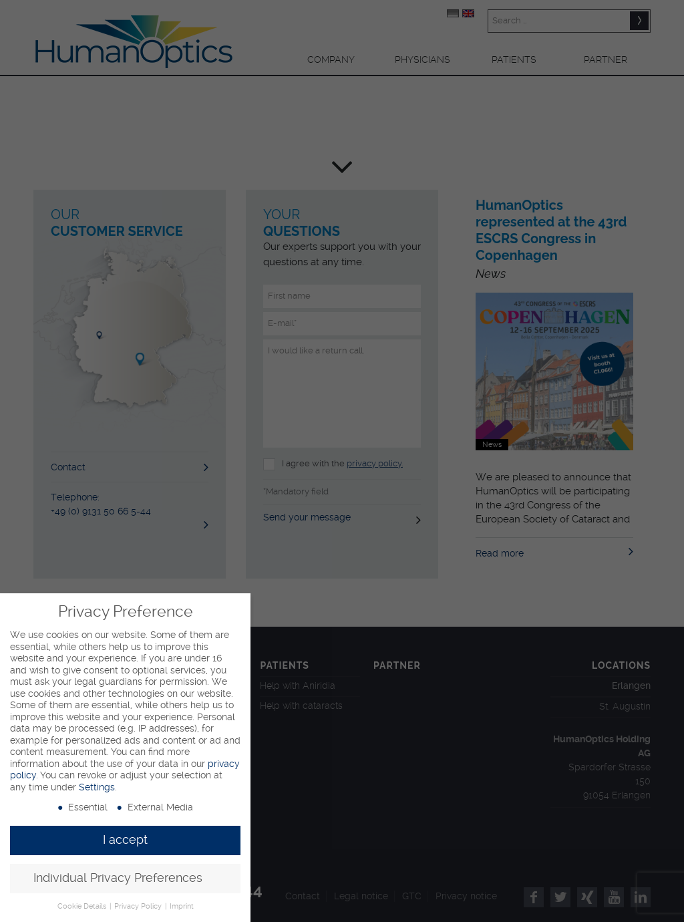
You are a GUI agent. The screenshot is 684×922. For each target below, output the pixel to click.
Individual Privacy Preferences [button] (117, 878)
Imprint (182, 906)
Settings (97, 787)
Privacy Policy (139, 906)
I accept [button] (125, 840)
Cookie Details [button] (82, 906)
